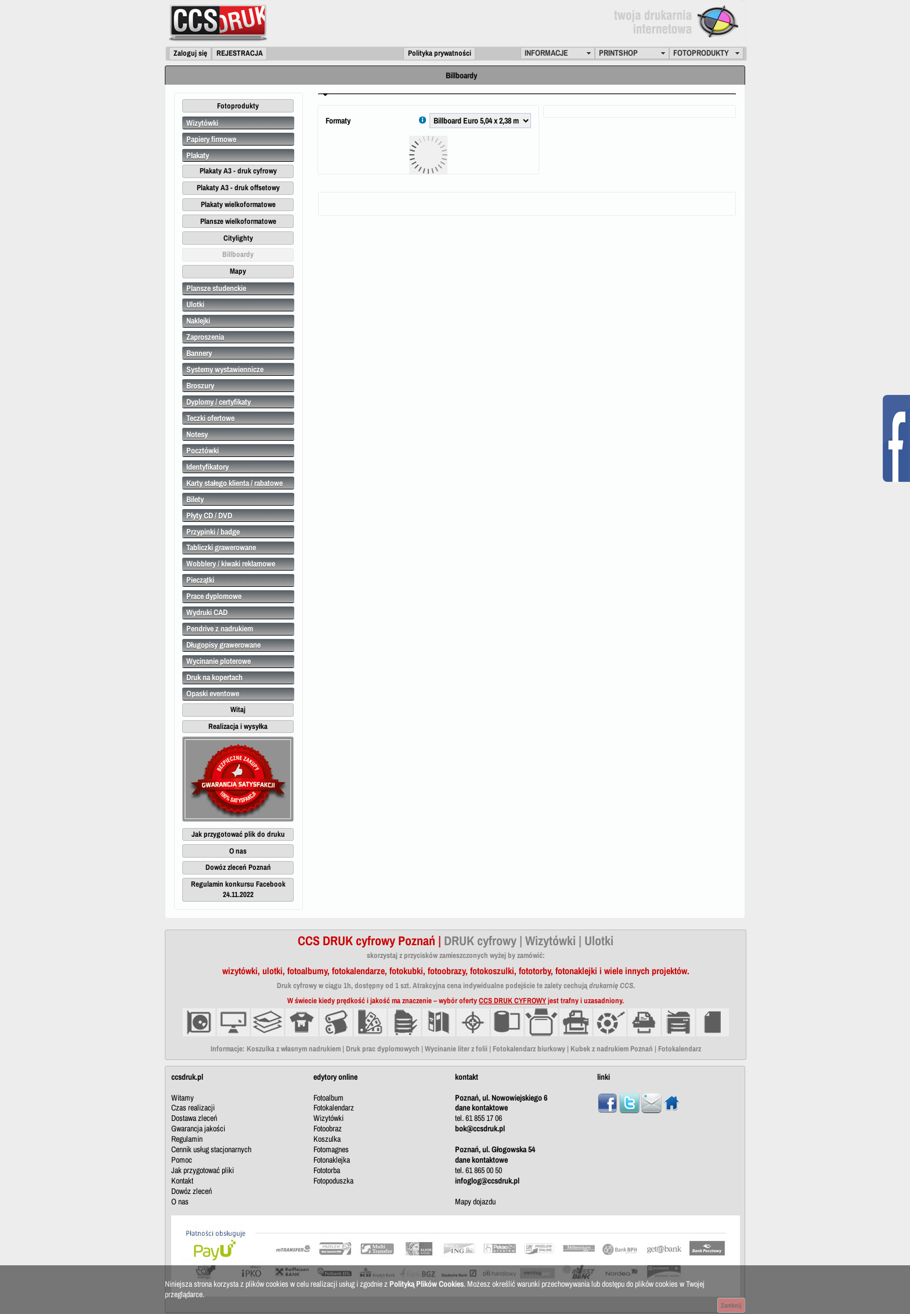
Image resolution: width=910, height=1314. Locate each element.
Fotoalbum (328, 1097)
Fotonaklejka (331, 1160)
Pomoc (181, 1160)
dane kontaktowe (481, 1107)
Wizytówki (328, 1118)
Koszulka (327, 1139)
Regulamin (187, 1139)
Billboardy (461, 75)
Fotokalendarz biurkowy (529, 1049)
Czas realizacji (193, 1107)
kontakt (466, 1077)
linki (603, 1077)
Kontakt (182, 1180)
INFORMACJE (546, 53)
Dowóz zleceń (191, 1191)
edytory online (335, 1077)
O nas (180, 1201)
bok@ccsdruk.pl (480, 1128)
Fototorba (326, 1170)
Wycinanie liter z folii (456, 1049)
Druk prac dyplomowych (383, 1049)
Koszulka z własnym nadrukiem (294, 1049)
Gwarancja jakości (198, 1128)
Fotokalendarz (679, 1049)
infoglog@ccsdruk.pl (487, 1180)
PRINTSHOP (618, 53)
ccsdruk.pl (187, 1077)
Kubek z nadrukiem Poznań (611, 1049)
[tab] (527, 93)
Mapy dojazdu (475, 1201)
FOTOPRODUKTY (701, 53)
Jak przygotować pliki (202, 1170)
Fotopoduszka (333, 1180)
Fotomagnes (331, 1149)
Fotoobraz (327, 1128)
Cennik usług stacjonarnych (211, 1149)
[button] (190, 53)
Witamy (182, 1097)
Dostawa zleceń (194, 1118)
